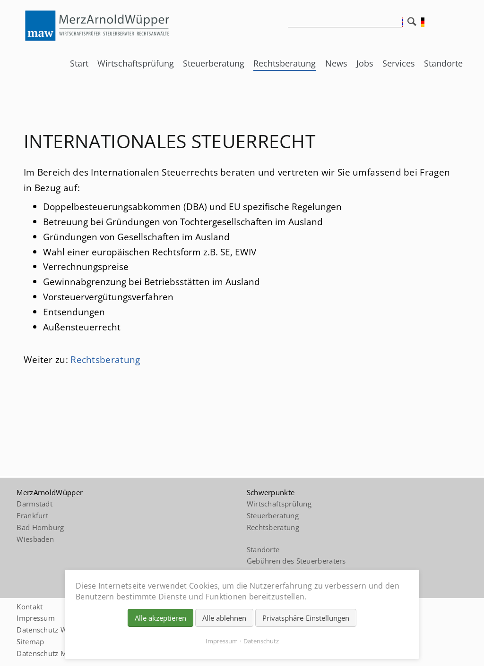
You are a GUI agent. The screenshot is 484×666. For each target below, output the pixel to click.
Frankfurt (32, 515)
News (336, 63)
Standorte (443, 63)
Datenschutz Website (52, 629)
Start (79, 63)
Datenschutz (261, 641)
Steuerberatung (213, 63)
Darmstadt (34, 503)
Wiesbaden (35, 539)
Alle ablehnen (224, 618)
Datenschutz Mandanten (57, 653)
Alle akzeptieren (160, 618)
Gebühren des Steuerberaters (296, 560)
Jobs (364, 63)
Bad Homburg (40, 527)
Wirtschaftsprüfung (135, 63)
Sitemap (30, 641)
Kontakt (30, 606)
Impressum (36, 618)
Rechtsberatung (284, 63)
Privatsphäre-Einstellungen (305, 618)
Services (398, 63)
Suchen (414, 24)
